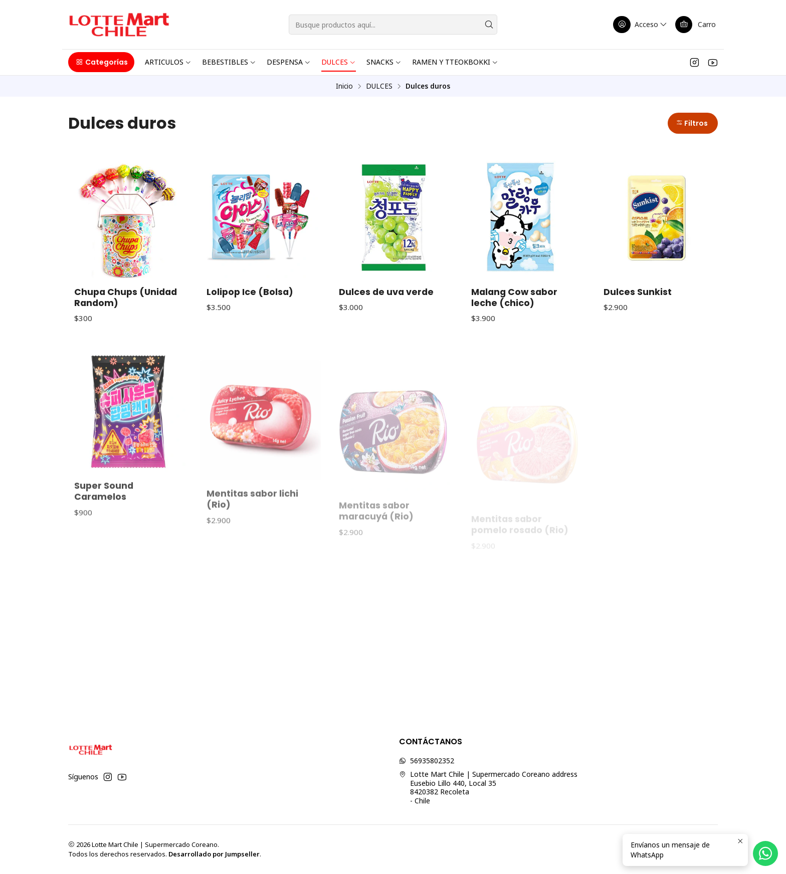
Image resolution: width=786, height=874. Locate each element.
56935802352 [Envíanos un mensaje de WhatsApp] (426, 760)
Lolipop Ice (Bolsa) (250, 292)
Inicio (344, 86)
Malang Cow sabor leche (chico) (514, 297)
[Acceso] (640, 24)
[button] (101, 62)
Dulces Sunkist (638, 292)
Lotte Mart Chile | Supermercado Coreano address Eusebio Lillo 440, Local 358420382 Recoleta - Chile (488, 787)
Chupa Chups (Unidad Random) (125, 297)
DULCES (379, 86)
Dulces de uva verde (386, 292)
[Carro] (695, 24)
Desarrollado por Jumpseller (214, 853)
